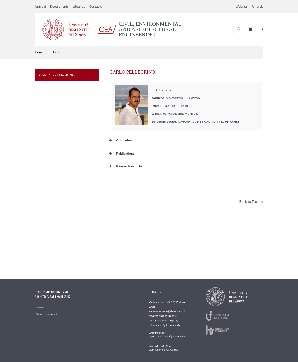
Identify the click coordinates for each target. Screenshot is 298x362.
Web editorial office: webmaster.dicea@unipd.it (164, 348)
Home (39, 52)
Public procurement (46, 314)
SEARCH (255, 34)
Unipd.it (40, 6)
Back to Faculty (251, 201)
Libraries (79, 6)
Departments (59, 6)
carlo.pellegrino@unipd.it (180, 113)
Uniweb (257, 6)
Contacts (95, 6)
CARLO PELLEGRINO (57, 75)
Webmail (242, 6)
